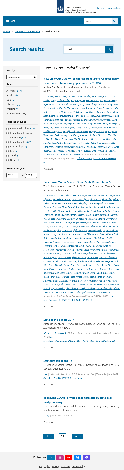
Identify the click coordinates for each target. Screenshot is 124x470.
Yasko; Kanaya (63, 142)
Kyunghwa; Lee (112, 123)
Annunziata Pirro (93, 265)
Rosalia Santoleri (97, 276)
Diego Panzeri (111, 261)
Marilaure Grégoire (80, 199)
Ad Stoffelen (108, 284)
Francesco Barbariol (52, 207)
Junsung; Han (66, 135)
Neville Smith (91, 195)
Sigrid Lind (83, 245)
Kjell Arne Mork (79, 257)
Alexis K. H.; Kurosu (65, 150)
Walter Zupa (106, 292)
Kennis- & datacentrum (27, 31)
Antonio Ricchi (88, 272)
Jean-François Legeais (79, 241)
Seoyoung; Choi (60, 127)
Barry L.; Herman (99, 146)
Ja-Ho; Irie (93, 139)
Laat (45, 374)
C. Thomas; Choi (66, 154)
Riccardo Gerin (55, 226)
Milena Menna (93, 253)
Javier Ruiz (54, 276)
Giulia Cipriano (92, 214)
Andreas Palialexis (96, 261)
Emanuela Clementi (108, 214)
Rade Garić (105, 222)
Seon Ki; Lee (66, 104)
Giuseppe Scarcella (67, 280)
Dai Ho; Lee (91, 115)
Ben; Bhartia (90, 112)
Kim (45, 96)
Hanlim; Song (49, 100)
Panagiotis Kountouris (83, 238)
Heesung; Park (61, 119)
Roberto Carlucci (104, 211)
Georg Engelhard (78, 222)
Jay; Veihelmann (77, 112)
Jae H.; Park (96, 96)
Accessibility (78, 466)
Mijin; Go (81, 108)
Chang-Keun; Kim (99, 104)
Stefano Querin (76, 269)
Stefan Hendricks (110, 230)
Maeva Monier (64, 257)
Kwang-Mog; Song (81, 104)
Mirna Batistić (68, 207)
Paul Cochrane (49, 218)
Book (14, 151)
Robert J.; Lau (49, 150)
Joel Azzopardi (96, 203)
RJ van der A (60, 333)
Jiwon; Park (54, 135)
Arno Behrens (82, 207)
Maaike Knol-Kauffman (61, 238)
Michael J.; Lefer (83, 146)
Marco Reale (59, 272)
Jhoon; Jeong (54, 96)
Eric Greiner (67, 230)
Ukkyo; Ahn (66, 96)
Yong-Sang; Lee (78, 100)
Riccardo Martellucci (110, 249)
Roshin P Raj (106, 269)
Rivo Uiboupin (72, 288)
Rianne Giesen (83, 226)
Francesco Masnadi (51, 253)
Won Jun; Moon (103, 119)
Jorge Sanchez (82, 276)
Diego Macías (101, 245)
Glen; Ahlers (97, 150)
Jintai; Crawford (98, 142)
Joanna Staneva (78, 284)
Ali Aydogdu (83, 203)
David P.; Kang (50, 131)
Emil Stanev (64, 284)
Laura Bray (78, 211)
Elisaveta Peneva (62, 265)
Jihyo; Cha (72, 139)
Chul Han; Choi (63, 100)
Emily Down (111, 218)
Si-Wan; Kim (70, 108)
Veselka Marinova (92, 249)
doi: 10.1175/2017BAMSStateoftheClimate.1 (64, 378)
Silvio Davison (98, 218)
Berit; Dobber (109, 150)
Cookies (65, 466)
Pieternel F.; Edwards (107, 127)
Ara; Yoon (57, 123)
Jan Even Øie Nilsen (108, 257)
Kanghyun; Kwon (96, 131)
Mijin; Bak (70, 131)
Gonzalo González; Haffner (61, 115)
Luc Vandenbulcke (104, 288)
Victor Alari (107, 199)
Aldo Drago (48, 222)
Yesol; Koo (82, 139)
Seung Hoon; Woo (105, 115)
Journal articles (20, 141)
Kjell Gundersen (80, 230)
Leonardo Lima (71, 245)
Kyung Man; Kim (80, 135)
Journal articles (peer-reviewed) (21, 135)
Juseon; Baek (82, 131)
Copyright (44, 466)
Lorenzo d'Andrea (83, 218)
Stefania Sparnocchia (101, 280)
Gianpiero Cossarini (66, 218)
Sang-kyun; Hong (84, 123)
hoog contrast (114, 8)
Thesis (15, 155)
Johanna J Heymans (52, 234)
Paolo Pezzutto (78, 265)
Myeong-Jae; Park (51, 104)
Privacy (55, 466)
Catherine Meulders (110, 253)
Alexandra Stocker (94, 284)
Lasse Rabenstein (91, 269)
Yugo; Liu (75, 142)
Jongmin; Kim (69, 123)
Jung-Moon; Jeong (108, 100)
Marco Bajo (109, 203)
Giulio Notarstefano (52, 261)
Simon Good (96, 226)
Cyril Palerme (81, 261)
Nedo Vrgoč (80, 292)
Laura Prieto (62, 269)
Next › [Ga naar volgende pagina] (78, 436)
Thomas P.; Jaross (83, 150)
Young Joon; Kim (55, 108)
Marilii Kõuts (99, 238)
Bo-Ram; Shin (95, 135)
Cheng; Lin (85, 142)
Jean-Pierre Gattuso (62, 199)
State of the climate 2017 (58, 320)
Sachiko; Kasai (49, 142)
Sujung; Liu (90, 108)
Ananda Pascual (105, 195)
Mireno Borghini (65, 211)
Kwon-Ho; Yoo (92, 100)
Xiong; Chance (102, 108)
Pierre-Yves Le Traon (75, 195)
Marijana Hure (79, 234)
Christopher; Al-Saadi (59, 112)
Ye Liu (91, 245)
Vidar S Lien (58, 245)
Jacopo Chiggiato (61, 214)
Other (15, 160)
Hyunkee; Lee (99, 123)
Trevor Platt (107, 265)
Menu (14, 21)
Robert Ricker (102, 272)
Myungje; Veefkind (76, 127)
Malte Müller (92, 257)
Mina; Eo (61, 131)
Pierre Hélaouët (95, 230)
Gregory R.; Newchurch (64, 146)
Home (6, 31)
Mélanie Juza (92, 234)
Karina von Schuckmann (54, 195)
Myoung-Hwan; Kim (81, 96)
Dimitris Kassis (106, 234)
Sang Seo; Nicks (76, 119)
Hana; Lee (47, 127)
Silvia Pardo (48, 265)
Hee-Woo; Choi (110, 135)
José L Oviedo (68, 261)
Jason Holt (67, 234)
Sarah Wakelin (93, 292)
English (100, 8)
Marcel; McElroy (50, 154)
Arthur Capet (90, 211)
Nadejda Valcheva (87, 288)
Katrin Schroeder (83, 280)
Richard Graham (110, 226)
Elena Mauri (66, 253)
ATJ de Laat (48, 333)
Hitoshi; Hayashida (107, 139)
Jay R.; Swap (113, 146)
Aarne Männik (76, 249)
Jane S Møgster (50, 257)
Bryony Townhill (58, 288)
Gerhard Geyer (69, 226)
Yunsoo (77, 154)
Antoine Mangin (62, 249)
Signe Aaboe (95, 199)
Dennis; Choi (89, 119)
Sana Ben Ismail (95, 207)
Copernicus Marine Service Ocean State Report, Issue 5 (77, 182)
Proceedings (18, 146)
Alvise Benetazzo (111, 207)
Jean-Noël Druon (62, 222)
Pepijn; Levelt (91, 127)
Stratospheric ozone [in (57, 360)
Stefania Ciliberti (77, 214)
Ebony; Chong (61, 139)
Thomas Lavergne (61, 241)
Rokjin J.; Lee (109, 96)
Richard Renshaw (73, 272)
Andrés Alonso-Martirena (66, 203)
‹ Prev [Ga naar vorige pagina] (49, 436)
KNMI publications (22, 128)
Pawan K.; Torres (104, 112)
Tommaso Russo (67, 276)
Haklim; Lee (48, 139)
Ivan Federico (93, 222)
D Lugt (46, 415)
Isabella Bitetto (50, 211)
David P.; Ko (79, 115)
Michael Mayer (79, 253)
